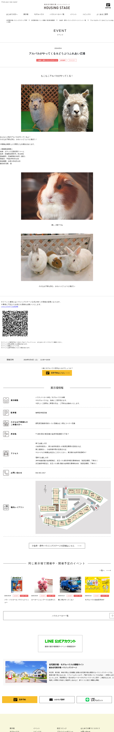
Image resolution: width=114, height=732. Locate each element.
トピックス (87, 14)
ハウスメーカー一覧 (57, 14)
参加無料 (62, 60)
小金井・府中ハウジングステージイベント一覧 (72, 20)
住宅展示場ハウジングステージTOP (16, 20)
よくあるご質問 (102, 14)
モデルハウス (39, 14)
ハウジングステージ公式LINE (9, 306)
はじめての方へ (12, 14)
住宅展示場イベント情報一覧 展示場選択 (43, 20)
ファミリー (72, 60)
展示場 (25, 14)
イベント (73, 14)
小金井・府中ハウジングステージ (47, 60)
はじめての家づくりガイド (90, 729)
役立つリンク (62, 729)
